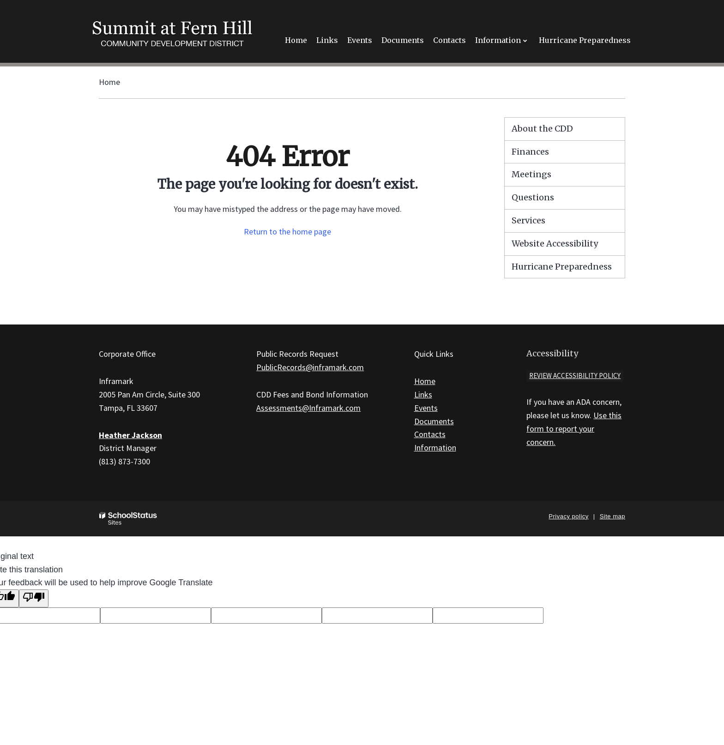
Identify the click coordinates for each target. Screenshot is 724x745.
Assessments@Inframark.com (308, 408)
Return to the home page (287, 231)
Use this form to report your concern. (573, 428)
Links (423, 394)
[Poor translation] (33, 598)
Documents (434, 421)
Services (528, 220)
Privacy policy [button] (568, 516)
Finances (530, 151)
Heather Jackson (130, 435)
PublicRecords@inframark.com (310, 367)
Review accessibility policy (575, 375)
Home (109, 82)
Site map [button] (612, 516)
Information (435, 447)
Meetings (531, 174)
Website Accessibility (555, 243)
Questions (533, 197)
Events (426, 408)
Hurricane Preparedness (562, 266)
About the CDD (542, 128)
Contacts (430, 434)
